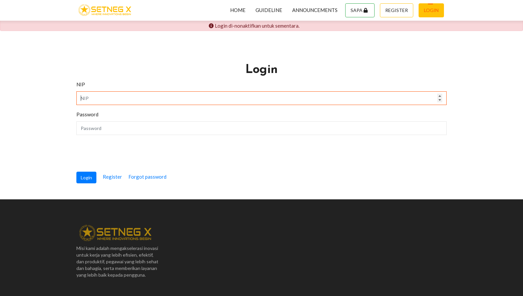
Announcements (315, 10)
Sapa (359, 10)
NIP (80, 84)
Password (87, 114)
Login (431, 10)
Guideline (268, 10)
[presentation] (127, 153)
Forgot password (147, 177)
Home (237, 10)
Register (396, 10)
